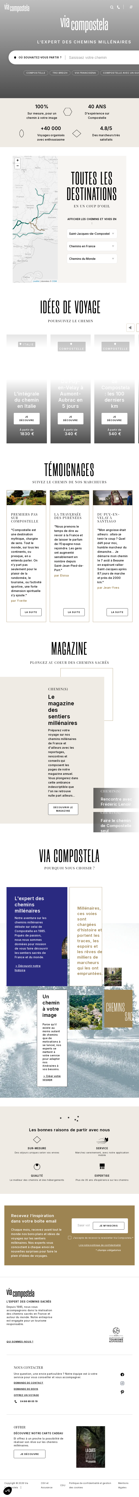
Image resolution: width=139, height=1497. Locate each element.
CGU (62, 1485)
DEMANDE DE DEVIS (26, 1389)
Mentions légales (123, 1485)
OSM (54, 281)
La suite (31, 612)
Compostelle (35, 72)
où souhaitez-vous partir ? (38, 57)
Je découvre (29, 1454)
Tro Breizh (60, 72)
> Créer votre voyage (52, 1077)
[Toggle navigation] (131, 7)
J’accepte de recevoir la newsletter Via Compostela (101, 1237)
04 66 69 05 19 (25, 1401)
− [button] (17, 166)
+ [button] (17, 160)
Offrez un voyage (26, 1395)
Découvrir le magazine (63, 809)
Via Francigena (85, 72)
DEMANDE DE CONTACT (28, 1382)
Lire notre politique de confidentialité (100, 1245)
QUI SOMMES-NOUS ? (20, 1341)
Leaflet (36, 281)
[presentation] (130, 328)
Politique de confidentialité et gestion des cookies (90, 1485)
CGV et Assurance (46, 1485)
